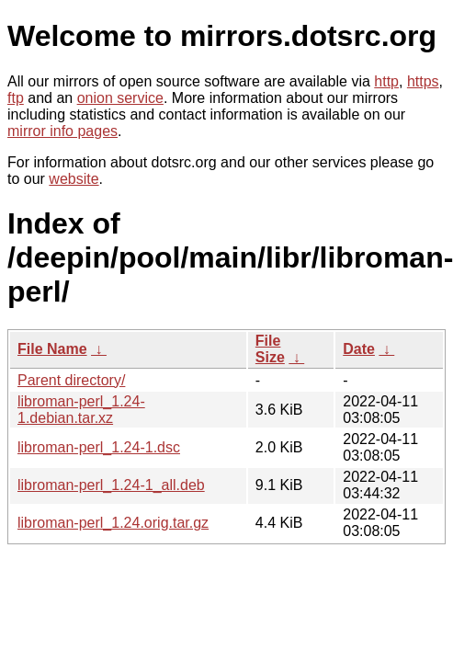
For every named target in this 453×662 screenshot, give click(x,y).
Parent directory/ (71, 380)
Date (359, 349)
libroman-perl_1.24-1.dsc (98, 447)
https (423, 81)
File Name (52, 349)
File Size (270, 349)
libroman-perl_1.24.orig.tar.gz (113, 523)
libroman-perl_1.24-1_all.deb (111, 485)
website (73, 179)
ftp (15, 98)
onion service (120, 98)
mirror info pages (62, 131)
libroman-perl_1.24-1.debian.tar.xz (81, 410)
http (386, 81)
